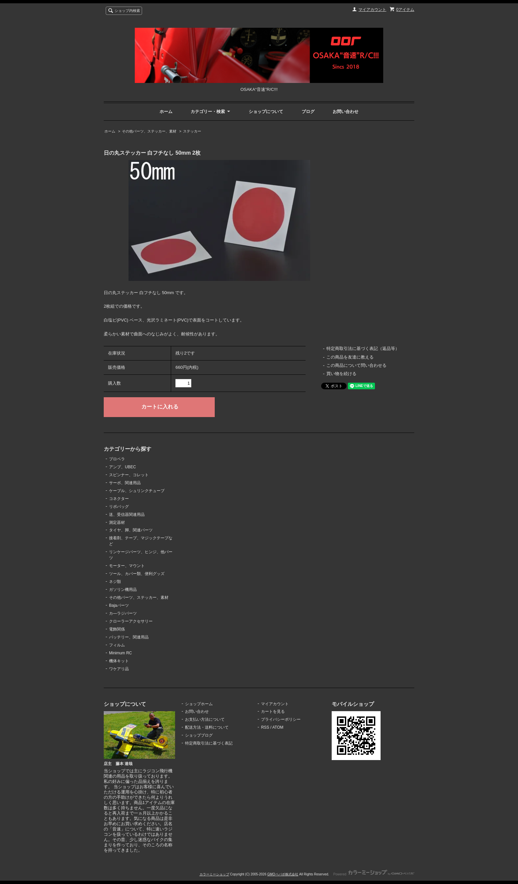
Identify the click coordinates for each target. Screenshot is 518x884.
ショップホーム (199, 704)
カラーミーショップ (214, 874)
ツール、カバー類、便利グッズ (137, 573)
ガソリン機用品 (123, 589)
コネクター (119, 498)
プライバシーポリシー (281, 719)
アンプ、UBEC (122, 467)
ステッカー (192, 131)
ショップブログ (199, 735)
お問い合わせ (345, 111)
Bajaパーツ (119, 605)
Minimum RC (120, 653)
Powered (373, 874)
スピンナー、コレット (129, 475)
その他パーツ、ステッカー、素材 (149, 131)
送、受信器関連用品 (127, 514)
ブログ (308, 111)
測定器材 (117, 522)
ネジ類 (115, 581)
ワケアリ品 (119, 669)
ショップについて (266, 111)
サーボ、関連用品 (125, 482)
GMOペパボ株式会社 (282, 874)
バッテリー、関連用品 (129, 637)
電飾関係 (117, 629)
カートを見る (273, 711)
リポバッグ (119, 506)
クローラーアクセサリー (131, 621)
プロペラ (117, 459)
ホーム (166, 111)
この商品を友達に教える (350, 357)
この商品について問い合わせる (356, 365)
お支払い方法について (205, 719)
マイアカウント (372, 9)
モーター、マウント (127, 565)
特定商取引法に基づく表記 (209, 743)
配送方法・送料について (207, 727)
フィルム (117, 645)
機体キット (119, 661)
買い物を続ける (341, 373)
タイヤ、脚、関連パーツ (131, 530)
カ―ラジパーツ (123, 613)
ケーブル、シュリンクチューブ (137, 490)
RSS (265, 727)
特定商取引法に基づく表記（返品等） (362, 348)
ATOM (277, 727)
